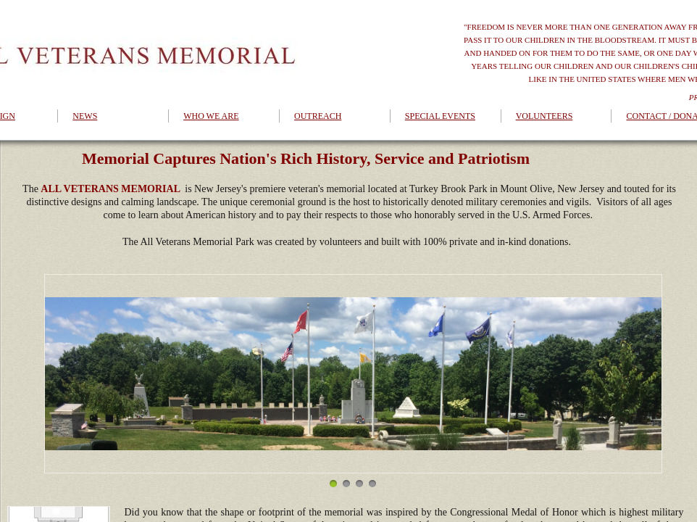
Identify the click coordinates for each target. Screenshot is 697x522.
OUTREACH (317, 116)
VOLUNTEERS (544, 116)
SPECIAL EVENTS (440, 116)
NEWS (84, 116)
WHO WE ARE (210, 116)
